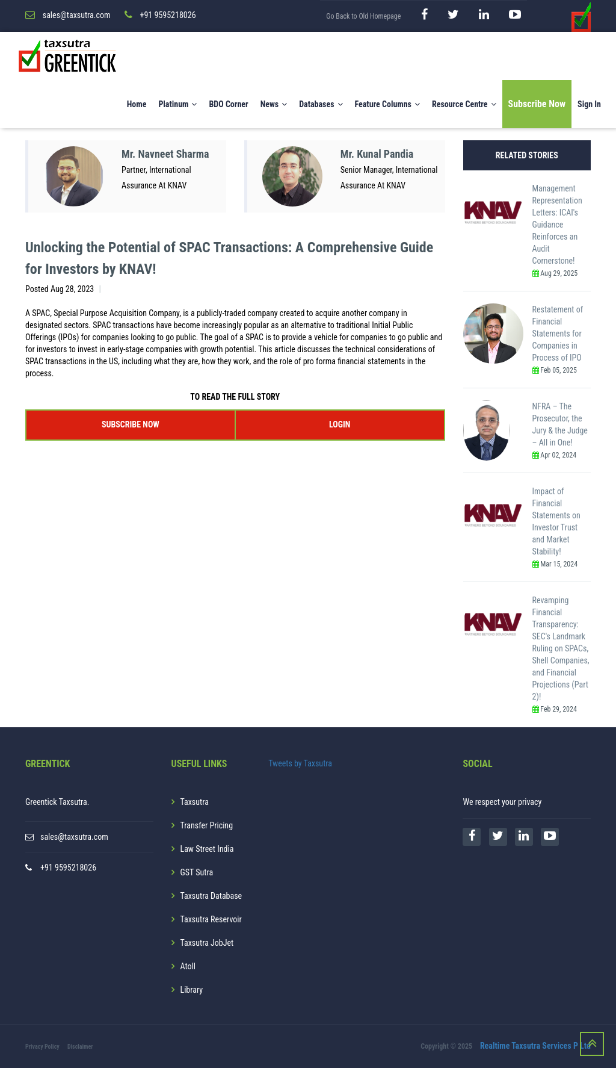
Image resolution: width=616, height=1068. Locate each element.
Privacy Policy (42, 1046)
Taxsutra (194, 802)
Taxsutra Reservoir (211, 919)
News (274, 104)
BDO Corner (228, 104)
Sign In (589, 104)
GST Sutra (197, 872)
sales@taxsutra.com (74, 837)
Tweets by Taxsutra (300, 763)
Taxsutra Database (211, 896)
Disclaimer (80, 1046)
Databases (320, 104)
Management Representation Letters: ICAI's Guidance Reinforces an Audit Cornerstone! (557, 224)
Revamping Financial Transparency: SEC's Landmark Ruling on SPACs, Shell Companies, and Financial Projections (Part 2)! (561, 648)
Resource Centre (464, 104)
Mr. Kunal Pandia (377, 153)
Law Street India (207, 849)
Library (191, 990)
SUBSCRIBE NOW (130, 424)
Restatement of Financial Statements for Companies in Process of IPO (558, 333)
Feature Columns (387, 104)
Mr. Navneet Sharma (165, 153)
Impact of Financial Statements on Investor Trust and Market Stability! (556, 521)
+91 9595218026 (68, 867)
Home (137, 104)
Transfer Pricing (206, 825)
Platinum (177, 104)
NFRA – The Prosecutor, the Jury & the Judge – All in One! (560, 424)
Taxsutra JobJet (207, 943)
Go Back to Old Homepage (363, 16)
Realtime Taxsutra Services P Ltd (535, 1046)
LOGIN (339, 424)
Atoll (188, 966)
